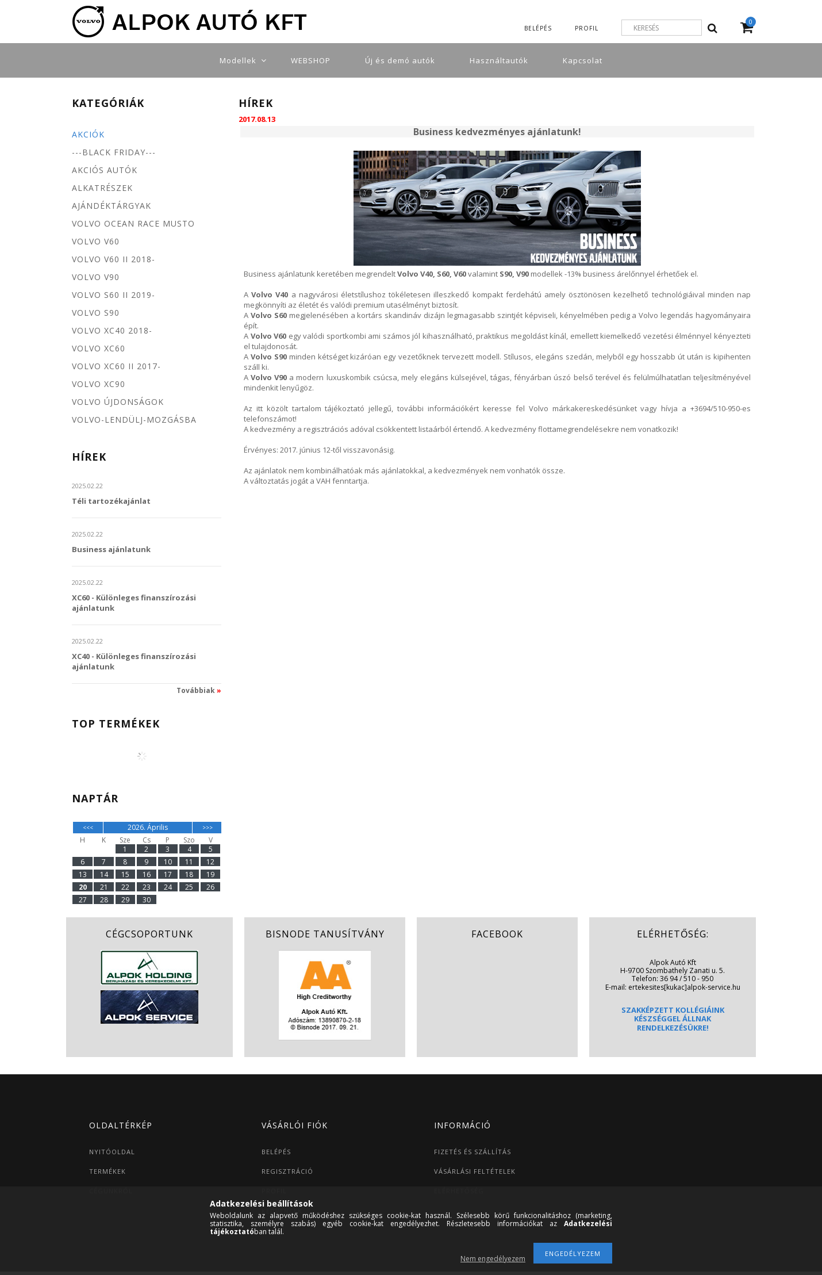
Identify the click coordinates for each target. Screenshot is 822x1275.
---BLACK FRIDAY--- (114, 152)
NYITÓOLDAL (112, 1151)
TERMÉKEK (107, 1171)
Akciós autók (104, 169)
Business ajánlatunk (111, 549)
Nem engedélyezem (492, 1258)
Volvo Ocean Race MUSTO (133, 223)
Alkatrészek (102, 187)
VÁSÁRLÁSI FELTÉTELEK (475, 1171)
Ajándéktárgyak (111, 205)
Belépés (538, 28)
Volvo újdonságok (118, 401)
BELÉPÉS (276, 1151)
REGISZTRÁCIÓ (287, 1171)
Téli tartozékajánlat (111, 501)
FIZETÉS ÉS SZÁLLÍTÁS (472, 1151)
